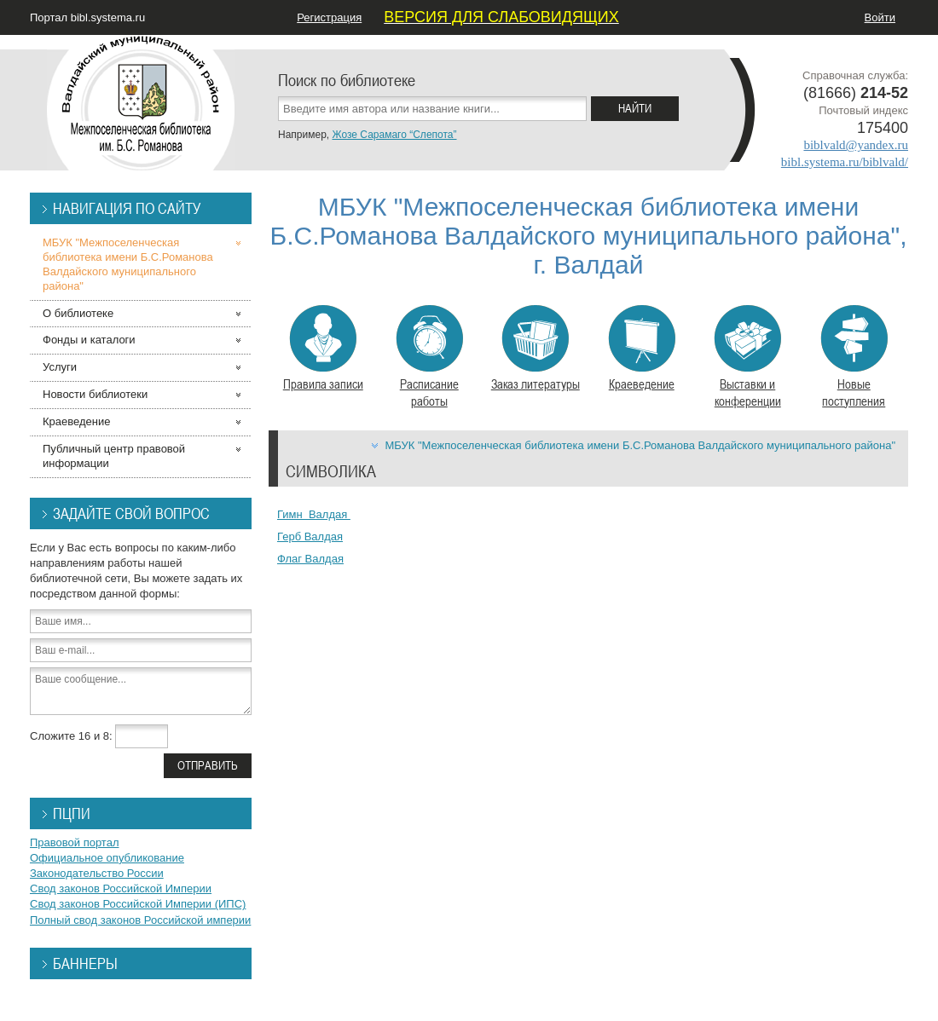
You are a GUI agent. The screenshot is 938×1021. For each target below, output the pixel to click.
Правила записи (323, 348)
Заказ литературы (535, 348)
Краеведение (641, 348)
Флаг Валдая (310, 558)
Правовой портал (74, 842)
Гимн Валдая (313, 514)
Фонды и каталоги (89, 339)
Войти (880, 17)
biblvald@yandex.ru (855, 145)
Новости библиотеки (95, 394)
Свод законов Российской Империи (120, 888)
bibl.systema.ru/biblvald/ (844, 162)
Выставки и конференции (747, 357)
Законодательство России (97, 873)
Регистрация (329, 17)
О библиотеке (78, 313)
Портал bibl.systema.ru (87, 17)
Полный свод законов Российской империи (140, 920)
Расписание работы (429, 357)
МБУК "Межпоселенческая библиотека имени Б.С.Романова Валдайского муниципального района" (640, 445)
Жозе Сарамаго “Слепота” (394, 135)
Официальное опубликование (107, 857)
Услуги (60, 367)
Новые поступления (854, 357)
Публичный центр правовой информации (114, 456)
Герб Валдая (310, 536)
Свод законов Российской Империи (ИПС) (138, 903)
